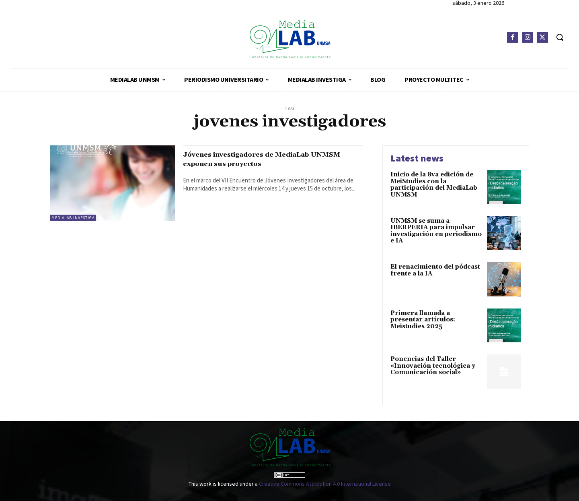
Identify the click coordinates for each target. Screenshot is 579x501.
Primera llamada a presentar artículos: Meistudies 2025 (422, 319)
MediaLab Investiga (72, 217)
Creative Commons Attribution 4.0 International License (325, 483)
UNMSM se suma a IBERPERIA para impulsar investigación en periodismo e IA (436, 231)
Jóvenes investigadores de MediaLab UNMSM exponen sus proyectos (263, 159)
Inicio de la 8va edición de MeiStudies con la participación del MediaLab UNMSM (433, 185)
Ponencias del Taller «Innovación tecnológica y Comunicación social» (432, 365)
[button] (559, 37)
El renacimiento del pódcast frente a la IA (435, 270)
